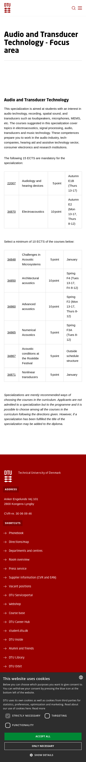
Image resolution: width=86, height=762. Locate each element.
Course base (17, 613)
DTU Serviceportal (21, 595)
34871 (11, 374)
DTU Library (16, 657)
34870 (11, 211)
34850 (11, 280)
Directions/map (19, 542)
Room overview (19, 559)
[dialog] (43, 717)
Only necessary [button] (43, 746)
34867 (11, 356)
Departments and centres (25, 550)
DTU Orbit (15, 666)
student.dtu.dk (18, 630)
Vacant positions (20, 586)
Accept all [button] (43, 736)
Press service (18, 568)
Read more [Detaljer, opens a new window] (38, 708)
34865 (11, 332)
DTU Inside (16, 639)
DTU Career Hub (19, 622)
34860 (11, 306)
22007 (11, 183)
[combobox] (81, 677)
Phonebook (16, 533)
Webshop (15, 604)
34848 (11, 259)
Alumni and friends (21, 648)
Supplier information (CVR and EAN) (32, 577)
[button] (80, 8)
